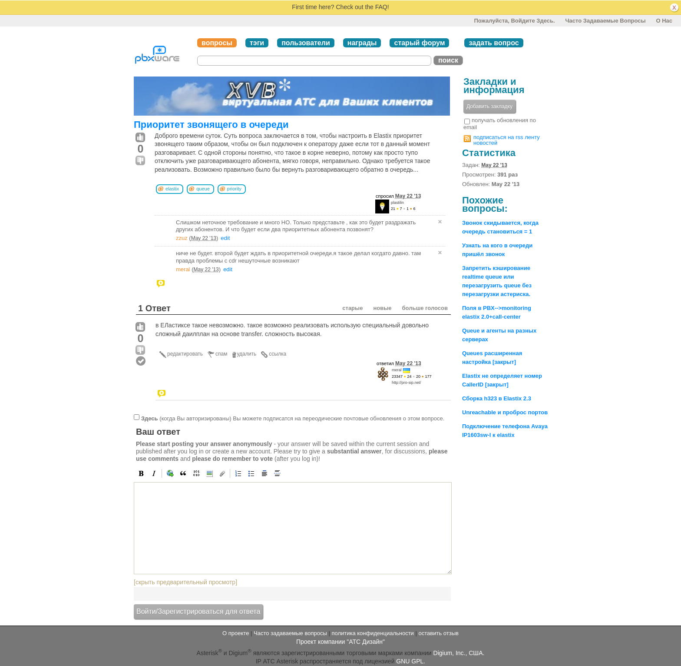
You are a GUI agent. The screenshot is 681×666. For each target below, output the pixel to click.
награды (362, 43)
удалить (247, 354)
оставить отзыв (439, 633)
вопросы (217, 43)
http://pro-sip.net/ (406, 382)
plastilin (397, 202)
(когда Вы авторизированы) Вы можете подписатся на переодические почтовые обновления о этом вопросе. (292, 418)
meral (183, 269)
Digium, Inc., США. (459, 652)
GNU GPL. (410, 661)
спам (221, 354)
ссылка (277, 354)
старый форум (419, 43)
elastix (172, 188)
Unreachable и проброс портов (505, 412)
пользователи (305, 43)
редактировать (185, 354)
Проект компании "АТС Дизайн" (340, 641)
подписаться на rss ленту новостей (506, 140)
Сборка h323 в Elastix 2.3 (496, 398)
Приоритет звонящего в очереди (211, 124)
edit (225, 238)
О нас (664, 20)
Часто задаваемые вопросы (605, 20)
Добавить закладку (489, 106)
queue (203, 188)
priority (234, 188)
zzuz (182, 238)
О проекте (235, 633)
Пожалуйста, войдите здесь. (514, 20)
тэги (257, 43)
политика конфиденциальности (372, 633)
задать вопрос (494, 43)
